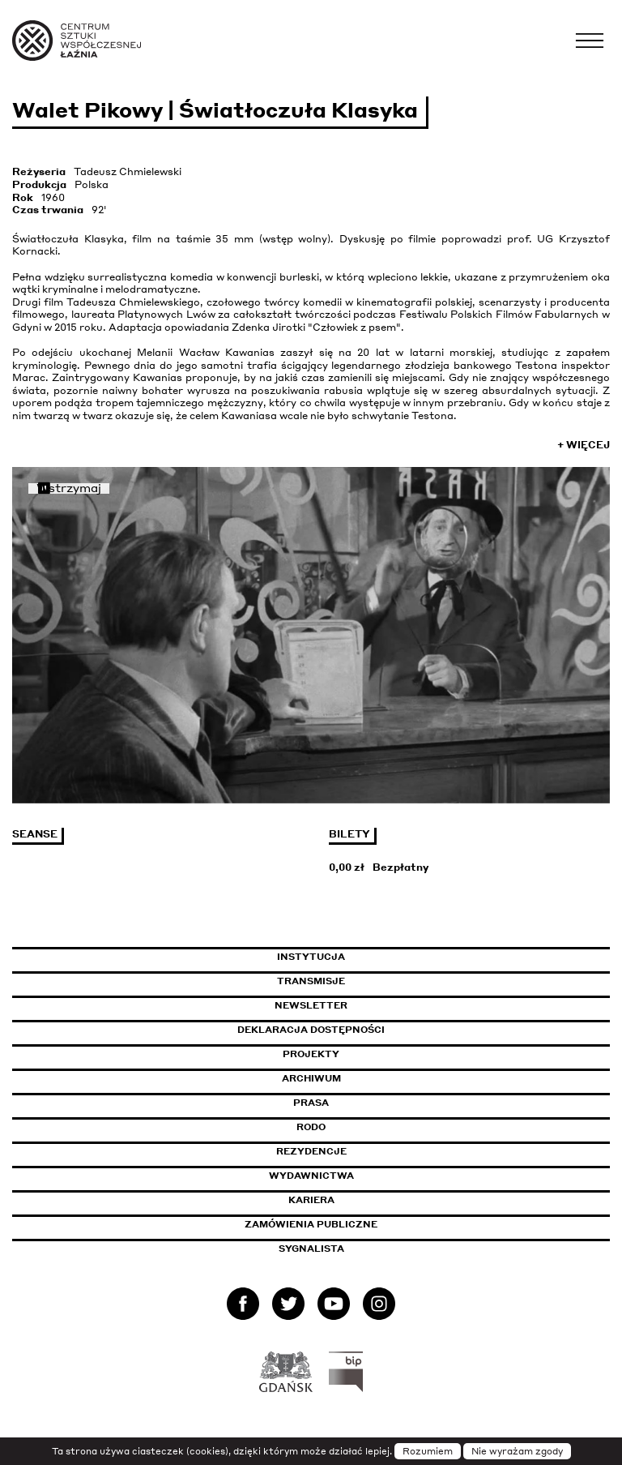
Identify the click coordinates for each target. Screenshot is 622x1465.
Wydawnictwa (311, 1175)
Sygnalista (311, 1248)
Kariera (311, 1200)
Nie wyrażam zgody (517, 1451)
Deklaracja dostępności (311, 1029)
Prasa (311, 1102)
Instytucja (311, 956)
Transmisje (380, 981)
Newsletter (311, 1005)
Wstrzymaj (68, 488)
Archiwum (311, 1078)
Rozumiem (428, 1451)
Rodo (311, 1127)
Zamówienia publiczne (347, 1224)
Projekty (311, 1054)
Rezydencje (311, 1151)
